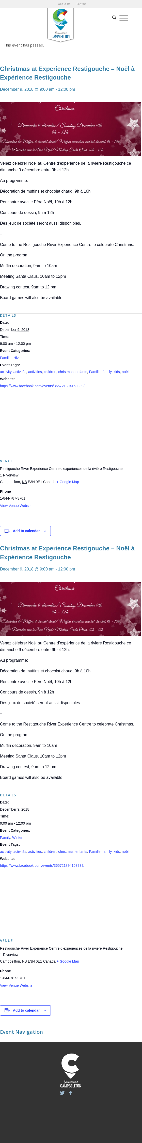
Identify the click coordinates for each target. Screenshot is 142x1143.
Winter (17, 838)
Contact (81, 4)
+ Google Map (68, 482)
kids (117, 372)
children (50, 372)
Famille (5, 358)
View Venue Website (16, 506)
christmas (65, 372)
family (107, 372)
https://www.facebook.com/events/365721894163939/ (42, 386)
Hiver (17, 358)
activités (19, 372)
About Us (64, 4)
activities (35, 372)
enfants (81, 372)
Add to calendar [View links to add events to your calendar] (26, 531)
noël (125, 372)
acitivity (5, 372)
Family (5, 838)
